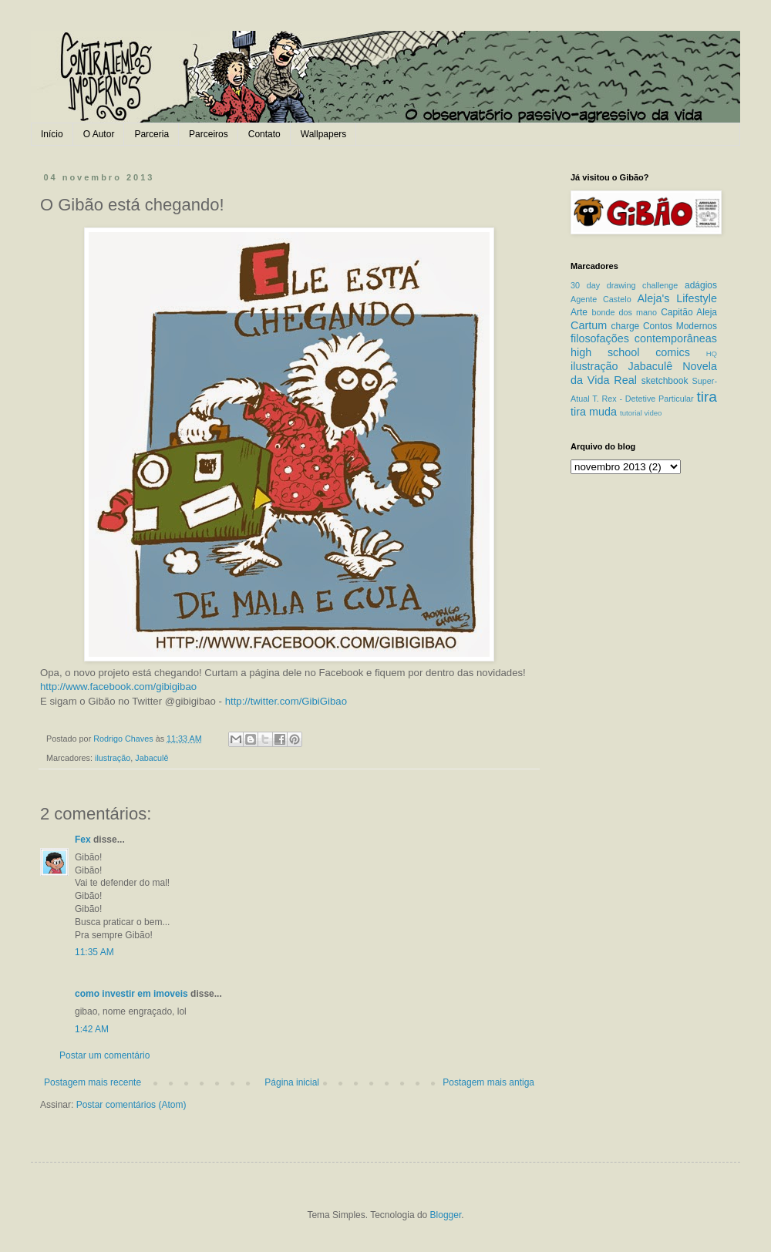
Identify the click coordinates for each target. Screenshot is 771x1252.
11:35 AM (94, 952)
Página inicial (291, 1082)
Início (52, 134)
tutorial (631, 413)
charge (625, 326)
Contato (264, 134)
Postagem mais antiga (488, 1082)
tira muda (594, 412)
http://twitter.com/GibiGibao (286, 701)
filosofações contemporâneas (644, 338)
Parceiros (208, 134)
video (653, 413)
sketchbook (665, 380)
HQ (711, 353)
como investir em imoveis (131, 993)
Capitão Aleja (689, 312)
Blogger (446, 1215)
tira (706, 397)
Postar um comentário (104, 1055)
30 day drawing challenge (624, 285)
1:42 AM (92, 1029)
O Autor (99, 134)
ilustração (112, 757)
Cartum (589, 325)
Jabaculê (151, 757)
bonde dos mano (624, 312)
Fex (83, 839)
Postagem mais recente (92, 1082)
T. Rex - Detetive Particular (642, 398)
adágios (701, 285)
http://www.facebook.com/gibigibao (118, 686)
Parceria (151, 134)
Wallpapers (324, 134)
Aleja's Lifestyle (677, 298)
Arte (579, 312)
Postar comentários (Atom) (131, 1104)
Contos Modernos (680, 326)
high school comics (630, 352)
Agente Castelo (601, 299)
